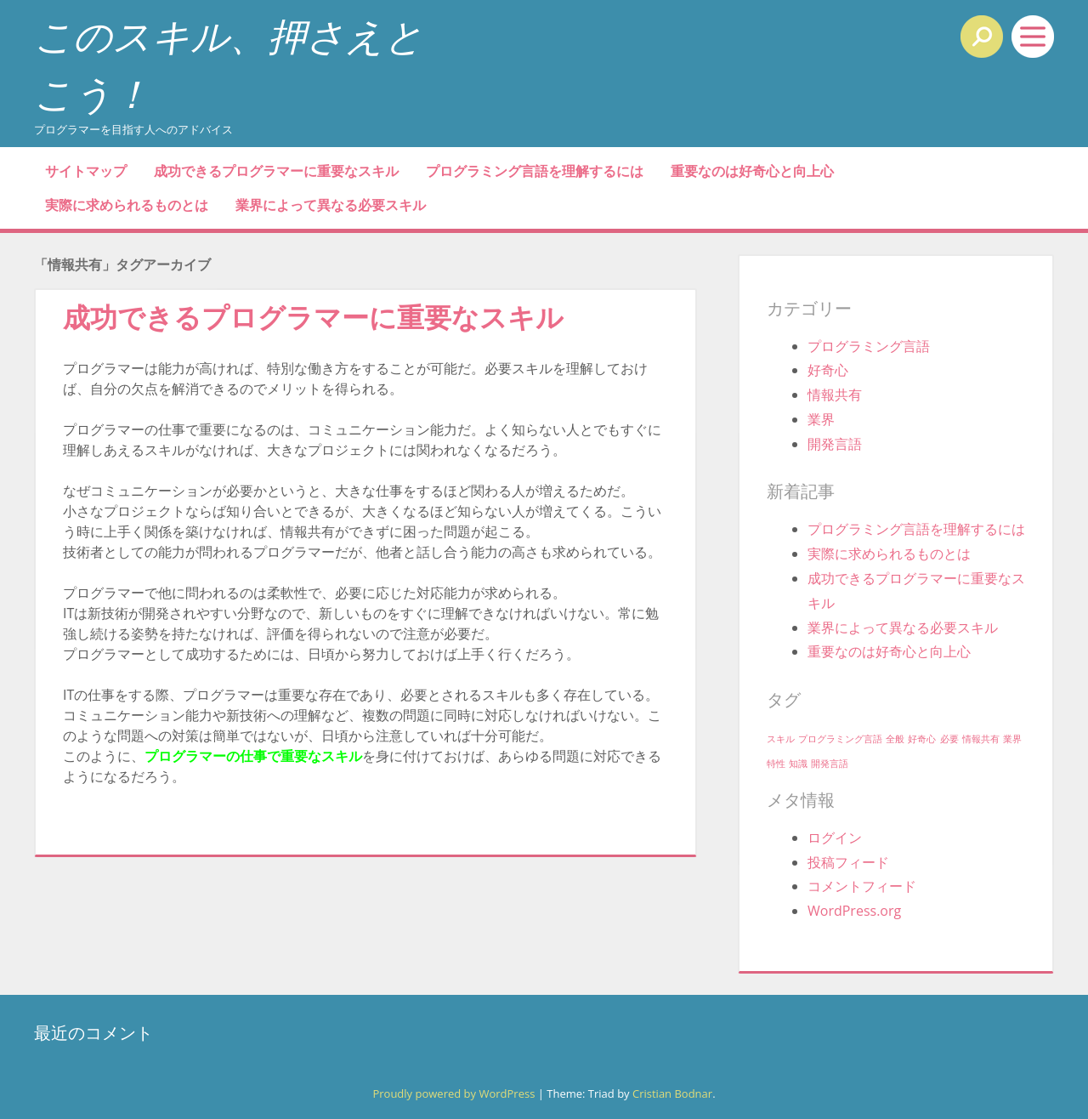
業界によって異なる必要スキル (330, 205)
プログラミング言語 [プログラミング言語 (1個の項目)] (840, 739)
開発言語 (835, 444)
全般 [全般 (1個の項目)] (895, 739)
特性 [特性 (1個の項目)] (776, 764)
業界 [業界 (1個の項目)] (1012, 739)
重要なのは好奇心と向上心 (752, 171)
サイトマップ (86, 171)
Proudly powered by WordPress (453, 1093)
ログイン (835, 837)
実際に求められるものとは (126, 205)
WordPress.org (854, 910)
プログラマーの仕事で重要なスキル (253, 756)
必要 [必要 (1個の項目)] (949, 739)
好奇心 (828, 370)
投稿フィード (848, 862)
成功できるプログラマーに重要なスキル (276, 171)
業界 (821, 419)
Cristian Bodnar (672, 1093)
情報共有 (835, 394)
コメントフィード (862, 886)
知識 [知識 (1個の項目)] (798, 764)
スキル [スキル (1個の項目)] (781, 739)
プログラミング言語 (869, 346)
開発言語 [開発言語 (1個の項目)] (829, 764)
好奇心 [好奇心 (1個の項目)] (922, 739)
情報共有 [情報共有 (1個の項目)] (981, 739)
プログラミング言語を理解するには (534, 171)
